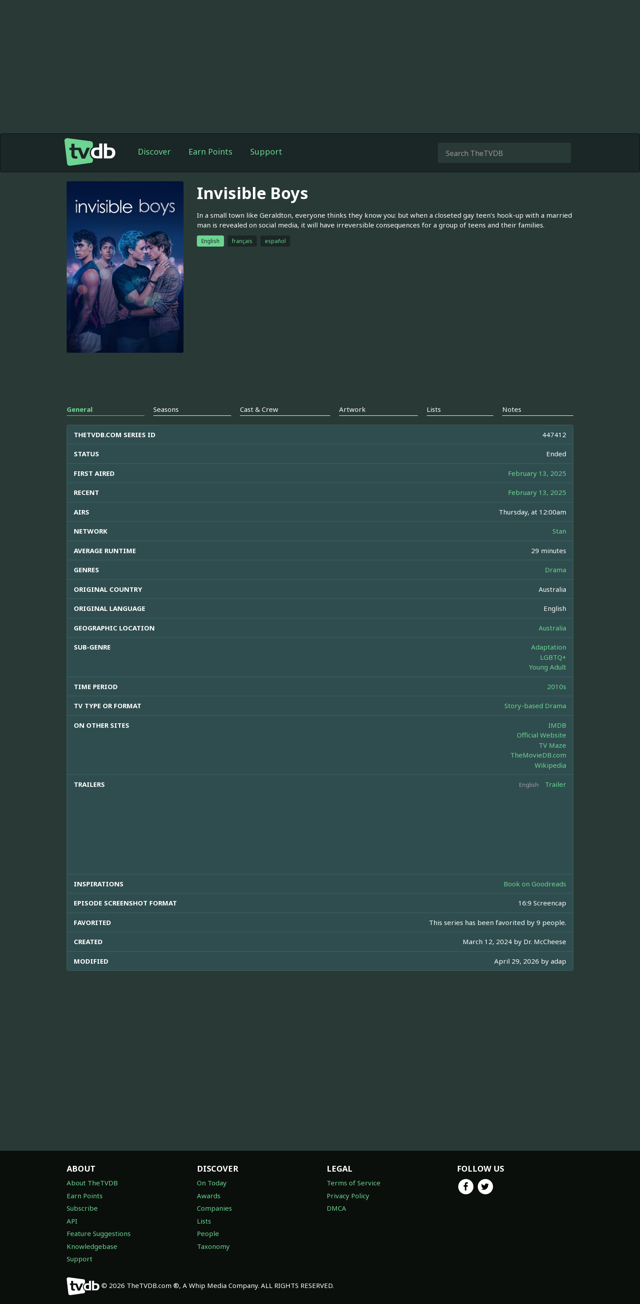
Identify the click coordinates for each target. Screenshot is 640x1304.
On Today (212, 1182)
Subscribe (82, 1208)
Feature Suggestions (99, 1233)
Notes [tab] (511, 409)
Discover (154, 151)
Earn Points (210, 151)
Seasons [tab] (166, 409)
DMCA (336, 1208)
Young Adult (547, 666)
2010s (556, 686)
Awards (208, 1195)
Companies (214, 1208)
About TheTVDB (92, 1182)
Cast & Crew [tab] (259, 409)
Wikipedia (550, 765)
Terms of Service (353, 1182)
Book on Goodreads (535, 883)
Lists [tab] (434, 409)
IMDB (557, 725)
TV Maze (552, 745)
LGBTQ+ (553, 657)
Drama (555, 569)
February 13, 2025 (537, 473)
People (208, 1233)
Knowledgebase (92, 1246)
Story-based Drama (535, 705)
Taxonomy (213, 1246)
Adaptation (548, 646)
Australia (552, 627)
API (72, 1220)
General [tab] (79, 409)
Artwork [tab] (352, 409)
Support (266, 151)
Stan (559, 530)
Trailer (555, 784)
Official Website (541, 734)
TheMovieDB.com (538, 754)
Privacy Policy (348, 1195)
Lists (204, 1220)
